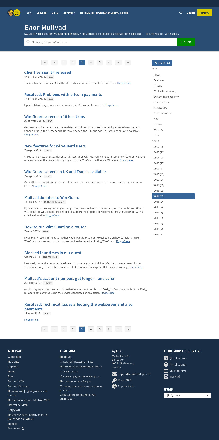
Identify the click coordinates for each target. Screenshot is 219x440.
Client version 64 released (47, 72)
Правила (65, 357)
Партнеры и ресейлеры (75, 381)
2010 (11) (159, 234)
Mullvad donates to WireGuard (51, 197)
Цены (55, 12)
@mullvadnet (175, 358)
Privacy (48, 283)
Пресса (12, 424)
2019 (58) (159, 185)
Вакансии (16, 428)
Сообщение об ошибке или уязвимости (78, 396)
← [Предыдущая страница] (54, 62)
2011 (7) (158, 229)
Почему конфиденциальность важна (104, 12)
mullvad (172, 376)
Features (159, 80)
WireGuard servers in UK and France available (65, 171)
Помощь (13, 361)
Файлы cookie (69, 371)
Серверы (14, 366)
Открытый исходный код (76, 361)
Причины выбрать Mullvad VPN (29, 400)
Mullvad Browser (19, 386)
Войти (191, 12)
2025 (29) (159, 152)
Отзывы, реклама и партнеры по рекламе (81, 388)
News (50, 77)
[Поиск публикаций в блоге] (100, 42)
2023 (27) (159, 163)
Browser (158, 124)
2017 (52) (159, 196)
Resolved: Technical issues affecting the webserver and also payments (78, 306)
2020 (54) (159, 179)
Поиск (186, 42)
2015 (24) (159, 207)
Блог (11, 376)
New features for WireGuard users (55, 146)
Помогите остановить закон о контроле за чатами (28, 417)
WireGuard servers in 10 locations (54, 116)
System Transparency (166, 96)
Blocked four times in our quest (52, 252)
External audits (162, 113)
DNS (156, 135)
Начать (204, 12)
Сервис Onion (124, 386)
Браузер (41, 12)
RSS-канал (162, 62)
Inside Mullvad (50, 257)
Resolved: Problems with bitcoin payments (63, 94)
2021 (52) (159, 174)
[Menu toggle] (16, 12)
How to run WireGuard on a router (55, 227)
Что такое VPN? (18, 405)
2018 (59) (159, 190)
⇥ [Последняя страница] (128, 62)
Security (158, 129)
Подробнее (124, 83)
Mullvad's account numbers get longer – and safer (69, 278)
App (156, 118)
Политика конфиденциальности (81, 366)
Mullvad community (54, 202)
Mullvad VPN (16, 381)
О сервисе (14, 357)
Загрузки (69, 12)
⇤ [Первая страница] (45, 62)
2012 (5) (158, 223)
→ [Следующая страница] (118, 62)
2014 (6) (158, 212)
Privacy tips (160, 107)
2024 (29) (159, 157)
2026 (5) (158, 147)
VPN (28, 12)
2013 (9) (158, 218)
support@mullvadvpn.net (131, 374)
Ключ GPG (122, 380)
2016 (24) (159, 201)
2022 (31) (159, 168)
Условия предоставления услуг (80, 376)
